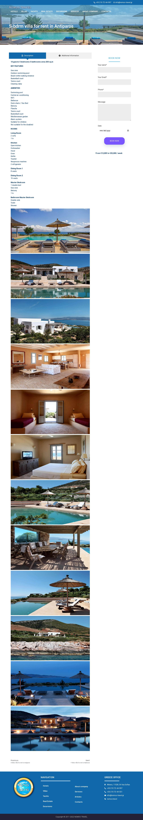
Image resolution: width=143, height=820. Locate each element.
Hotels (14, 11)
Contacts (106, 11)
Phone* (114, 92)
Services (75, 11)
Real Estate (47, 11)
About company (90, 11)
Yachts (34, 11)
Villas (24, 11)
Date (114, 128)
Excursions (61, 11)
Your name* (114, 67)
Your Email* (114, 79)
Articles (78, 797)
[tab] (27, 55)
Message (114, 112)
